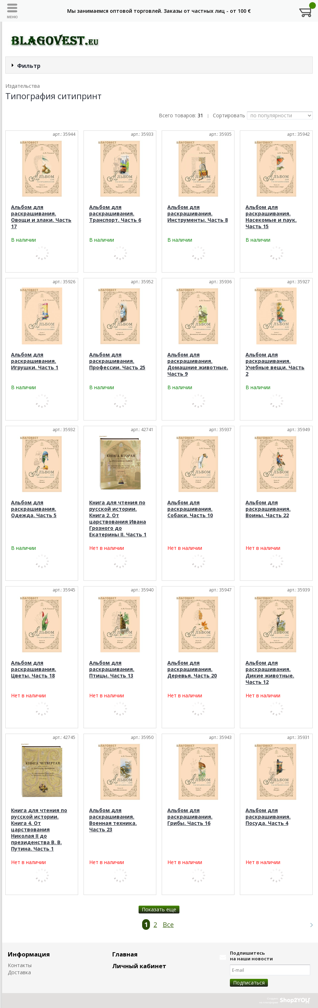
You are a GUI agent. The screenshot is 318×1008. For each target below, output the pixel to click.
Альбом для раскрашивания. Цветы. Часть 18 (33, 669)
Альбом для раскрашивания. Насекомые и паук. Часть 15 (271, 217)
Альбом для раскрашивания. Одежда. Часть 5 (33, 509)
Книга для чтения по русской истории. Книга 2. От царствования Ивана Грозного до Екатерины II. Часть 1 (117, 518)
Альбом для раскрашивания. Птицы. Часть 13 (111, 669)
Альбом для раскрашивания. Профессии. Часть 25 (117, 361)
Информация (29, 954)
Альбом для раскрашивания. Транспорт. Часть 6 (115, 213)
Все (168, 924)
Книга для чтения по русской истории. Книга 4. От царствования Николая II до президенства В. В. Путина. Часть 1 (39, 829)
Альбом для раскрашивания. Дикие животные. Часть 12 (270, 672)
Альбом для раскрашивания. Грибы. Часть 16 (189, 816)
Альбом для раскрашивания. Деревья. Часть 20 (192, 669)
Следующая (308, 925)
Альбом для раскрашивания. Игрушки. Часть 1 (34, 361)
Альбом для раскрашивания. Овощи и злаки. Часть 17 (41, 217)
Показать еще (159, 909)
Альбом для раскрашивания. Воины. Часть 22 (268, 509)
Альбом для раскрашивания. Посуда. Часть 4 (268, 816)
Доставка (19, 972)
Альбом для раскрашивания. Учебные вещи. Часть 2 (275, 364)
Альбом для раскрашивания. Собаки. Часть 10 (190, 509)
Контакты (20, 965)
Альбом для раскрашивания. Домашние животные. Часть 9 (197, 364)
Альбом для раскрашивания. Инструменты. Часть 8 (197, 213)
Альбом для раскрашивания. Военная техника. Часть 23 (113, 820)
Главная (125, 954)
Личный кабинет (139, 966)
